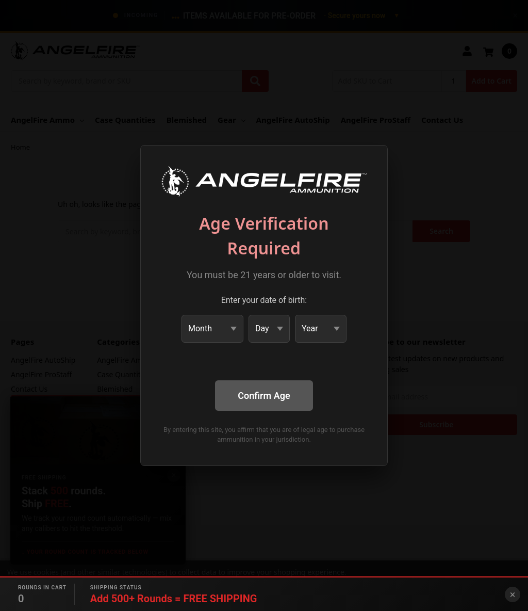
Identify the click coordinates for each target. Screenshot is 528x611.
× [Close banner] (513, 594)
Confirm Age (264, 395)
